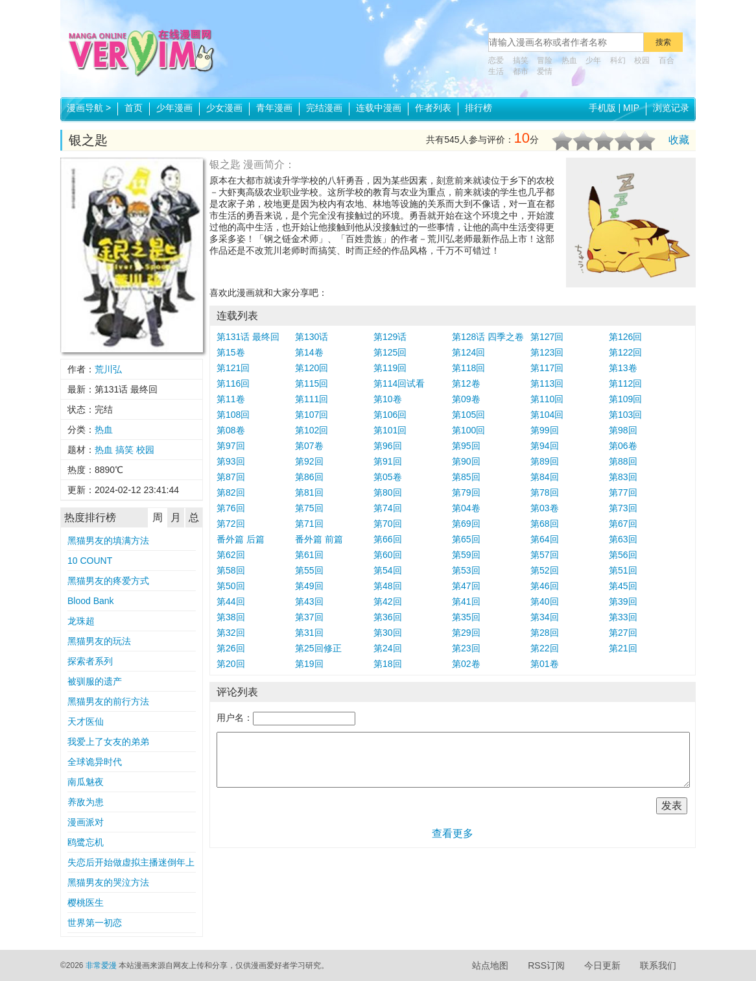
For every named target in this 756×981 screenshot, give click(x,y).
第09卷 (466, 399)
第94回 (544, 446)
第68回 (544, 523)
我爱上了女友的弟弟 (108, 741)
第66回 (387, 539)
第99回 (544, 430)
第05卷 (387, 477)
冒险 (544, 60)
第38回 (231, 617)
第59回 (466, 555)
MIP (631, 108)
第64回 (544, 539)
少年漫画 (174, 108)
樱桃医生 (85, 902)
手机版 (602, 108)
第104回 (546, 414)
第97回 (231, 446)
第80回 (387, 492)
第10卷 (387, 399)
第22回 (544, 648)
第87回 (231, 477)
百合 (666, 60)
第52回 (544, 570)
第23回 (466, 648)
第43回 (309, 601)
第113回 (546, 383)
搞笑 (520, 60)
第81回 (309, 492)
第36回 (387, 617)
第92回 (309, 461)
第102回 (311, 430)
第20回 (231, 664)
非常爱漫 (101, 965)
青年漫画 (274, 108)
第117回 (546, 368)
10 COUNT (89, 560)
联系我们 (658, 965)
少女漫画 (224, 108)
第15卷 (231, 352)
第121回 (233, 368)
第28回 (544, 632)
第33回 (623, 617)
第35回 (466, 617)
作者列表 (433, 108)
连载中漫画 (378, 108)
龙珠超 (81, 621)
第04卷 (466, 508)
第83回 (623, 477)
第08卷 (231, 430)
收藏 (678, 139)
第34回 (544, 617)
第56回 (623, 555)
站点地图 (490, 965)
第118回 (468, 368)
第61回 (309, 555)
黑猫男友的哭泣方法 (108, 882)
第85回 (466, 477)
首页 (133, 108)
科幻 (618, 60)
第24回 (387, 648)
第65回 (466, 539)
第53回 (466, 570)
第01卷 (544, 664)
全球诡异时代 (94, 762)
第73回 (623, 508)
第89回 (544, 461)
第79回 (466, 492)
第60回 (387, 555)
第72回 (231, 523)
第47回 (466, 586)
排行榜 (478, 108)
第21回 (623, 648)
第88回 (623, 461)
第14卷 (309, 352)
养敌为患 (85, 802)
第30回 (387, 632)
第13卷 (623, 368)
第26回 (231, 648)
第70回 (387, 523)
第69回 (466, 523)
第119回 (390, 368)
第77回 (623, 492)
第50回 (231, 586)
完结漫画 (324, 108)
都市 (520, 71)
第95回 (466, 446)
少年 (593, 60)
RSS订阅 (546, 965)
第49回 (309, 586)
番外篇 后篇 (241, 539)
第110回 (546, 399)
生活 (496, 71)
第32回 (231, 632)
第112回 (625, 383)
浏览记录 (671, 108)
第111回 (311, 399)
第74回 (387, 508)
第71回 (309, 523)
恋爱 (496, 60)
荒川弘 (108, 369)
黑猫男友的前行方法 (108, 701)
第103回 (625, 414)
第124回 (468, 352)
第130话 (311, 337)
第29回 (466, 632)
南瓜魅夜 (85, 782)
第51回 (623, 570)
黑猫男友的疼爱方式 (108, 580)
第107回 (311, 414)
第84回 (544, 477)
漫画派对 (85, 822)
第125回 (390, 352)
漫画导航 (89, 108)
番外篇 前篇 (319, 539)
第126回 (625, 337)
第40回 (544, 601)
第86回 (309, 477)
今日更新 (602, 965)
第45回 (623, 586)
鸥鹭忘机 (85, 842)
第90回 (466, 461)
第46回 (544, 586)
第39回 (623, 601)
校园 (642, 60)
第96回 (387, 446)
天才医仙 (85, 721)
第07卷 (309, 446)
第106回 (390, 414)
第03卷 (544, 508)
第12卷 (466, 383)
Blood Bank (90, 601)
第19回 (309, 664)
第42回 (387, 601)
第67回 (623, 523)
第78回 (544, 492)
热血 (569, 60)
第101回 (390, 430)
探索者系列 (90, 661)
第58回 (231, 570)
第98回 (623, 430)
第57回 (544, 555)
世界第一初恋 (94, 922)
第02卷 (466, 664)
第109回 (625, 399)
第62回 (231, 555)
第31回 (309, 632)
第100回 (468, 430)
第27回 (623, 632)
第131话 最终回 (248, 337)
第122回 (625, 352)
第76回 (231, 508)
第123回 (546, 352)
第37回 (309, 617)
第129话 (390, 337)
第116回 (233, 383)
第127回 (546, 337)
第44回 (231, 601)
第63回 (623, 539)
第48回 (387, 586)
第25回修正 (318, 648)
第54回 (387, 570)
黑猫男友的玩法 (99, 641)
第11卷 (231, 399)
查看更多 (452, 833)
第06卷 (623, 446)
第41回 (466, 601)
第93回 (231, 461)
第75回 (309, 508)
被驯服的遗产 (94, 681)
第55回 (309, 570)
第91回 (387, 461)
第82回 (231, 492)
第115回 (311, 383)
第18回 (387, 664)
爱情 (544, 71)
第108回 (233, 414)
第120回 (311, 368)
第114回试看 (399, 383)
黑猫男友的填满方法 (108, 540)
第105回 (468, 414)
